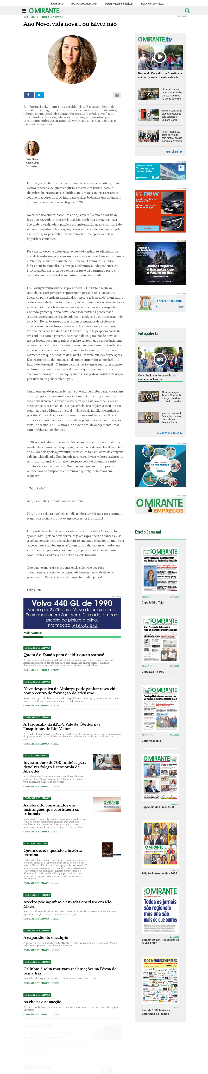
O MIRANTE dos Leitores (36, 17)
